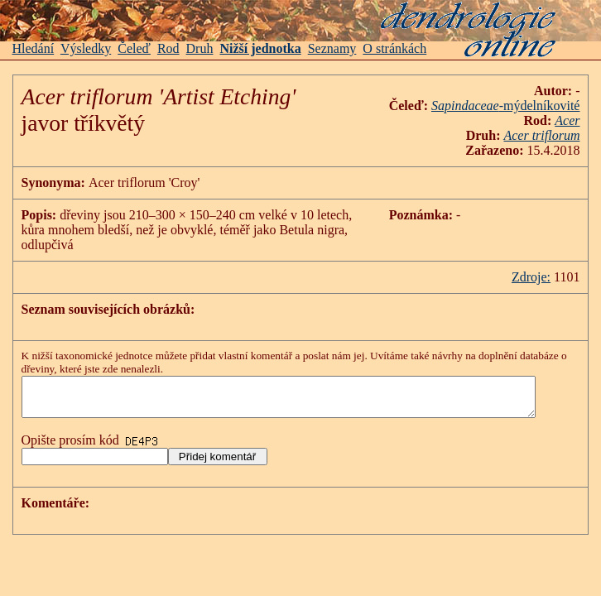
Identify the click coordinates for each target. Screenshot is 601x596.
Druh (200, 48)
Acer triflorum (560, 135)
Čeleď (134, 48)
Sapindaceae (483, 106)
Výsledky (85, 48)
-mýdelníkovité (557, 106)
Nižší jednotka (259, 48)
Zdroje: (548, 262)
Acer (584, 120)
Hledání (33, 48)
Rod (168, 48)
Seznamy (332, 48)
